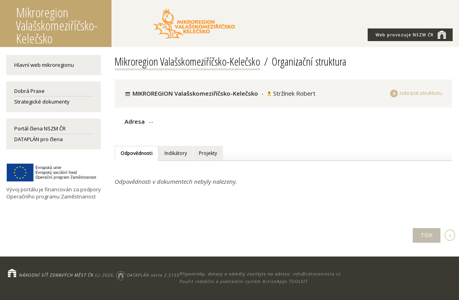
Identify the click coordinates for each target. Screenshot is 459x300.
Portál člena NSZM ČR (40, 128)
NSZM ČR (411, 34)
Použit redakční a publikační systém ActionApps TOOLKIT (243, 281)
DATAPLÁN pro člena (38, 139)
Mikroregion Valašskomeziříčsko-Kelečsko (187, 61)
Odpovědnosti (137, 153)
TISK (427, 235)
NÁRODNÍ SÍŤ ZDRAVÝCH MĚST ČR (56, 275)
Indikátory (175, 153)
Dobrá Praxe (29, 90)
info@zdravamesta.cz (317, 274)
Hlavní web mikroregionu (44, 64)
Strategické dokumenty (42, 101)
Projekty (208, 153)
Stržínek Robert (294, 93)
